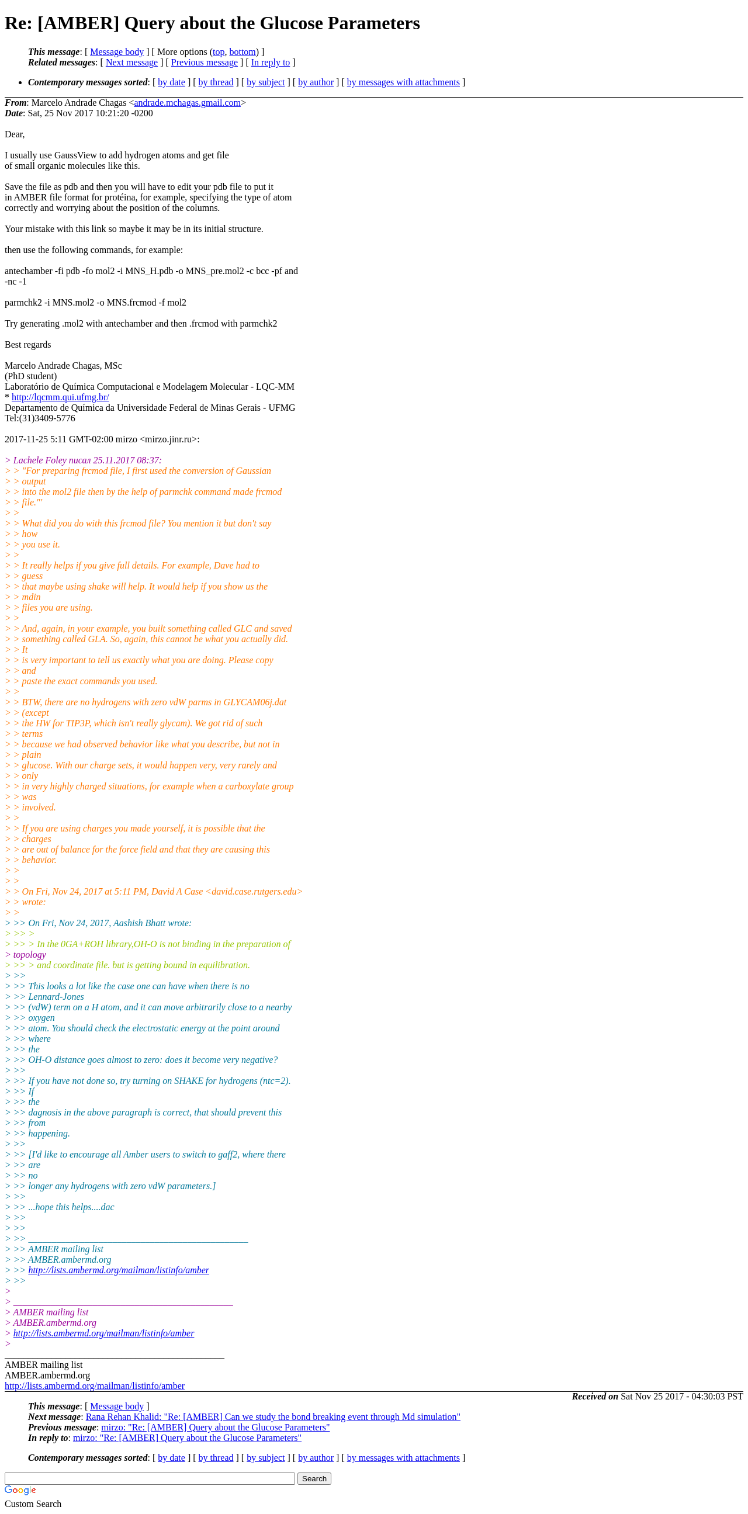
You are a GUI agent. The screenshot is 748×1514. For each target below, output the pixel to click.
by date (171, 82)
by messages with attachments (403, 82)
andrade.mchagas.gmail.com (187, 103)
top (218, 52)
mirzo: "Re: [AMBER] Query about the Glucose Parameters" (215, 1427)
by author (316, 82)
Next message (132, 62)
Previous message (204, 62)
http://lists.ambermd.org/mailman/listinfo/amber (118, 1270)
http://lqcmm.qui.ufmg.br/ (60, 397)
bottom (242, 52)
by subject (266, 82)
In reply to (270, 62)
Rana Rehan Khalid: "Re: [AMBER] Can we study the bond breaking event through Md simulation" (273, 1417)
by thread (216, 82)
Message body (117, 52)
